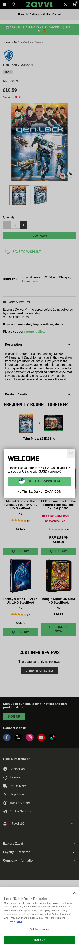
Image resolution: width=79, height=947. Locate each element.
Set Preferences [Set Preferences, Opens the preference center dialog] (39, 929)
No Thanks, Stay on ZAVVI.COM (40, 491)
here (19, 921)
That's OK (39, 939)
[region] (39, 917)
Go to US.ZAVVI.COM (43, 481)
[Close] (74, 893)
